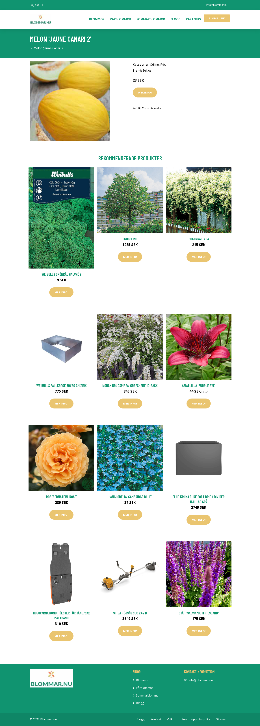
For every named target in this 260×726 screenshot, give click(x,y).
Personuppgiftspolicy (196, 719)
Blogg (175, 19)
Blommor (97, 19)
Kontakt (155, 719)
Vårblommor (120, 19)
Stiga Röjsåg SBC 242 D (130, 613)
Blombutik (217, 18)
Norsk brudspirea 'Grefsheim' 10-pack (130, 385)
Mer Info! (145, 92)
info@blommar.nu (216, 5)
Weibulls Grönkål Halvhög (61, 274)
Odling (154, 65)
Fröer (164, 65)
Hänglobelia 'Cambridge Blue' (130, 496)
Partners (193, 19)
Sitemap (221, 719)
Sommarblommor (150, 19)
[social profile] (43, 4)
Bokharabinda (198, 239)
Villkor (171, 719)
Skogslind (130, 239)
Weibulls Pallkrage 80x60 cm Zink (61, 385)
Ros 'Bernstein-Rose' (61, 496)
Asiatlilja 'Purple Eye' (198, 385)
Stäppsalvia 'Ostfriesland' (199, 613)
